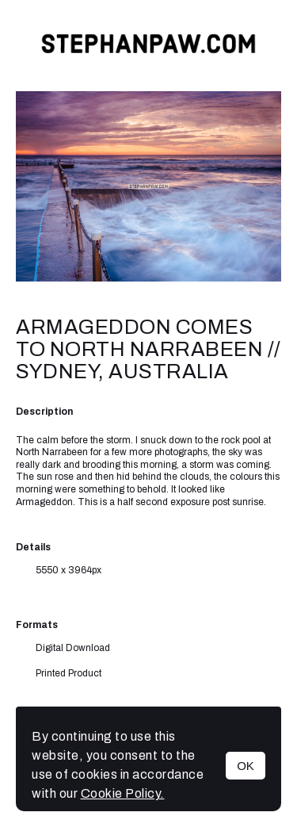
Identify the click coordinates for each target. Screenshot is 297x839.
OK (245, 765)
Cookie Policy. (123, 793)
